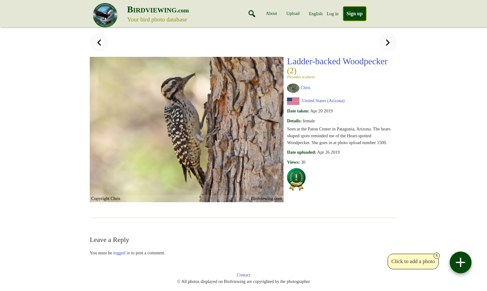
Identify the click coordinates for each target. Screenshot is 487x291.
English (315, 13)
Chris (305, 87)
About (271, 13)
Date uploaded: (301, 152)
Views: (293, 162)
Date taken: (298, 110)
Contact (243, 275)
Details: (294, 120)
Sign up (355, 13)
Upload (292, 13)
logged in (121, 252)
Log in (333, 13)
